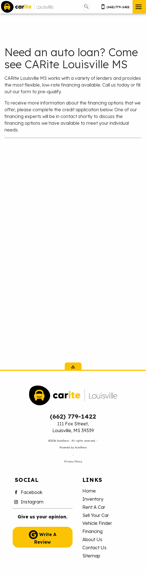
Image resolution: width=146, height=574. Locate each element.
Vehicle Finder (97, 523)
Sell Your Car (95, 515)
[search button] (86, 7)
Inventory (92, 499)
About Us (92, 539)
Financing (92, 531)
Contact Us (94, 547)
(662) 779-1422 (73, 416)
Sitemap (91, 556)
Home (89, 491)
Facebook (27, 492)
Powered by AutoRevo (73, 447)
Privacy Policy (73, 461)
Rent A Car (93, 507)
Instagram (28, 501)
